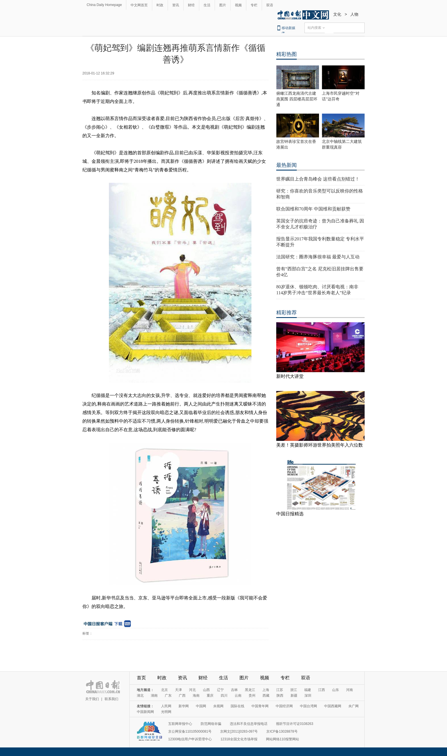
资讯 (175, 5)
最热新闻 (286, 165)
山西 (206, 690)
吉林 (234, 690)
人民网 (166, 706)
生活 (207, 5)
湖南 (154, 696)
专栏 (254, 5)
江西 (321, 690)
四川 (224, 696)
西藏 (266, 696)
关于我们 (92, 699)
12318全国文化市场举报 (238, 739)
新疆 (293, 696)
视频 (238, 5)
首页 (141, 677)
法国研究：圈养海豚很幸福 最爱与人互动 (317, 256)
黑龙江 (250, 690)
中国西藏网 (332, 706)
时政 (160, 5)
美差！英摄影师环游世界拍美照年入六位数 (319, 445)
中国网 (201, 706)
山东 (335, 690)
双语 (269, 5)
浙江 (293, 690)
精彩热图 (286, 54)
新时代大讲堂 (290, 376)
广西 (182, 696)
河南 (349, 690)
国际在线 (237, 706)
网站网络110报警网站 (282, 739)
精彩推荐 (286, 312)
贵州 (252, 696)
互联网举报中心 (180, 724)
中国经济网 (284, 706)
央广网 (353, 706)
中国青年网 (260, 706)
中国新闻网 (145, 712)
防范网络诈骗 (211, 724)
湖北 (140, 696)
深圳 (307, 696)
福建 (307, 690)
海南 (196, 696)
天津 (178, 690)
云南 (238, 696)
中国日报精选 (290, 513)
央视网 (218, 706)
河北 (192, 690)
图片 (222, 5)
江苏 (279, 690)
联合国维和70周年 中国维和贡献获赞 (313, 208)
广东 (168, 696)
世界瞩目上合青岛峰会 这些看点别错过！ (317, 179)
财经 (191, 5)
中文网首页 (139, 5)
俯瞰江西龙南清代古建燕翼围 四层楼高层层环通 (296, 99)
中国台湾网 (308, 706)
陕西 (280, 696)
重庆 (210, 696)
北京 (164, 690)
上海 (265, 690)
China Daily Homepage (104, 5)
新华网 (183, 706)
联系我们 (111, 699)
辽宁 (220, 690)
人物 (354, 14)
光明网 (166, 712)
